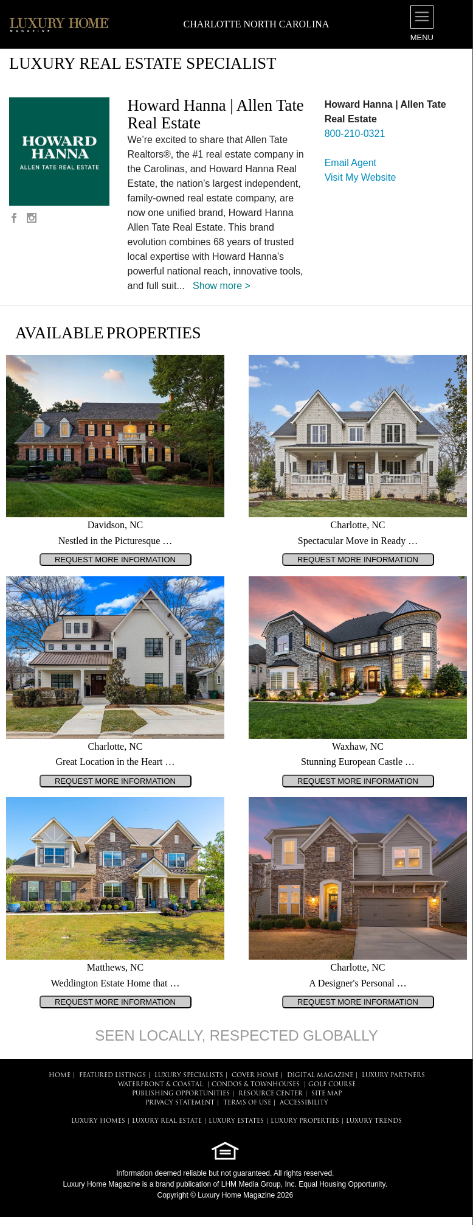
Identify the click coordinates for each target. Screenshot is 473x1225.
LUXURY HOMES (98, 1121)
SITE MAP (326, 1094)
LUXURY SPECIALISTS (188, 1075)
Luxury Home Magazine (101, 1184)
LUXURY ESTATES (236, 1121)
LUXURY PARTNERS (393, 1075)
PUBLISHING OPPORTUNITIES (181, 1094)
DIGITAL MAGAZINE (320, 1075)
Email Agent (350, 163)
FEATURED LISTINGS (112, 1075)
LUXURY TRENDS (374, 1121)
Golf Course (332, 1084)
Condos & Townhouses (256, 1084)
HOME (60, 1075)
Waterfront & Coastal (160, 1084)
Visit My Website (360, 177)
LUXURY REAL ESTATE (167, 1121)
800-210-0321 (355, 133)
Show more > (221, 286)
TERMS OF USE (247, 1103)
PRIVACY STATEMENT (180, 1103)
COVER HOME (255, 1075)
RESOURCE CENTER (270, 1094)
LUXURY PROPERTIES (305, 1121)
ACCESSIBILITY (304, 1103)
